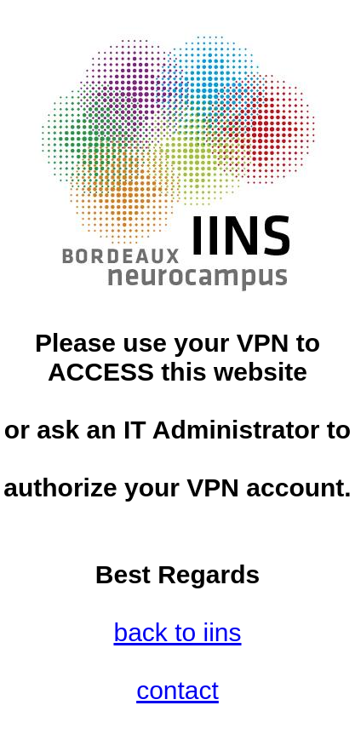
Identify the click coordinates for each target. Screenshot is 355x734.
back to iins (177, 632)
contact (177, 690)
